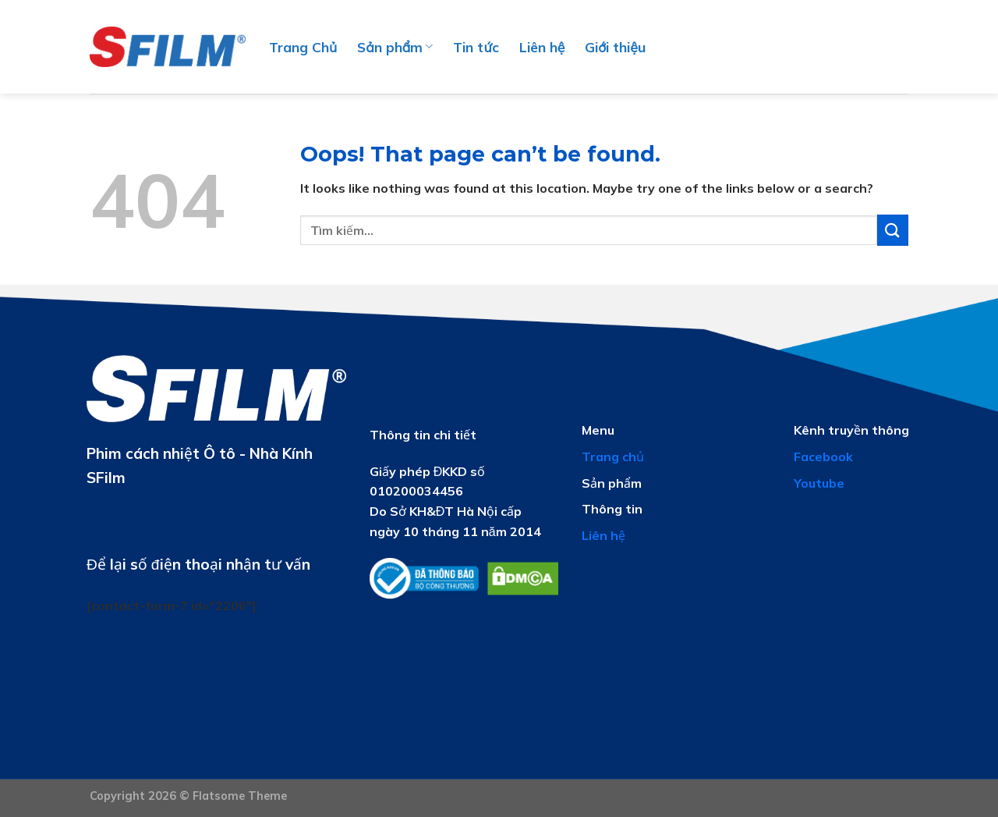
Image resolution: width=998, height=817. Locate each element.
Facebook (823, 456)
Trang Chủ (303, 46)
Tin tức (475, 46)
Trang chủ (613, 456)
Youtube (819, 483)
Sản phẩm (395, 46)
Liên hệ (542, 46)
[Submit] (892, 230)
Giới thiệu (615, 46)
